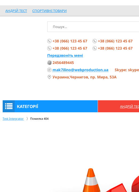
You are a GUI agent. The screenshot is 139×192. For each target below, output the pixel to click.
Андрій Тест (16, 10)
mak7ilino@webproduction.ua (80, 69)
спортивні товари (49, 10)
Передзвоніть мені (65, 55)
